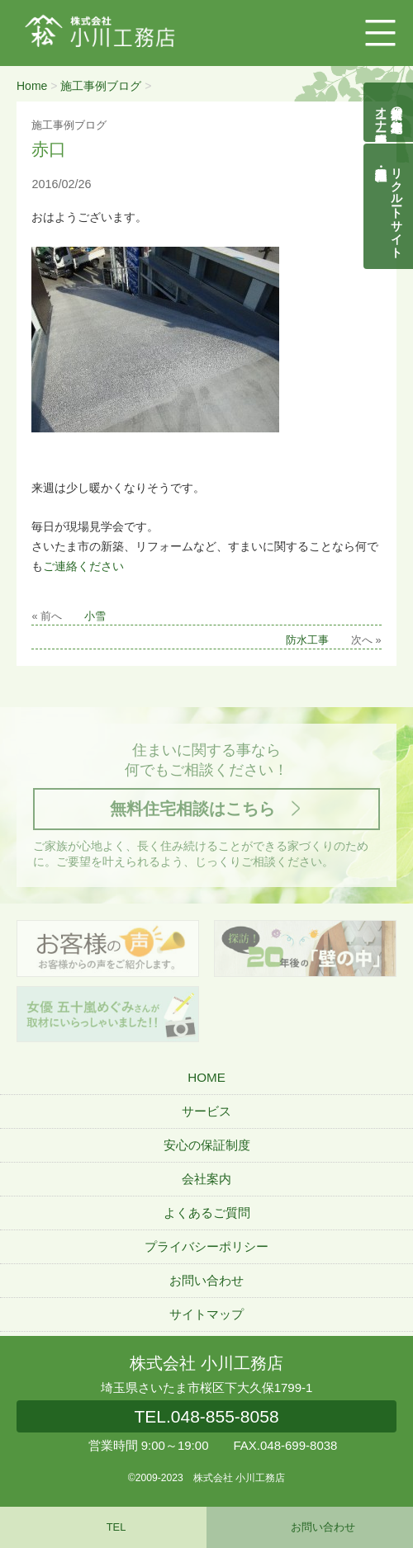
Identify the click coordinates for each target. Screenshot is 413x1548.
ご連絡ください (83, 566)
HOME (206, 1077)
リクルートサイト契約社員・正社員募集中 (397, 206)
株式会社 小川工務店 (206, 1363)
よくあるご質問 (207, 1213)
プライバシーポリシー (206, 1246)
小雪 (95, 616)
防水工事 (307, 640)
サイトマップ (206, 1314)
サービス (206, 1111)
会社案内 (206, 1179)
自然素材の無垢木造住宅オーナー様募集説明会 (389, 112)
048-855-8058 (206, 1416)
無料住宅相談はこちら (192, 809)
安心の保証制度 (207, 1145)
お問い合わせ (206, 1280)
